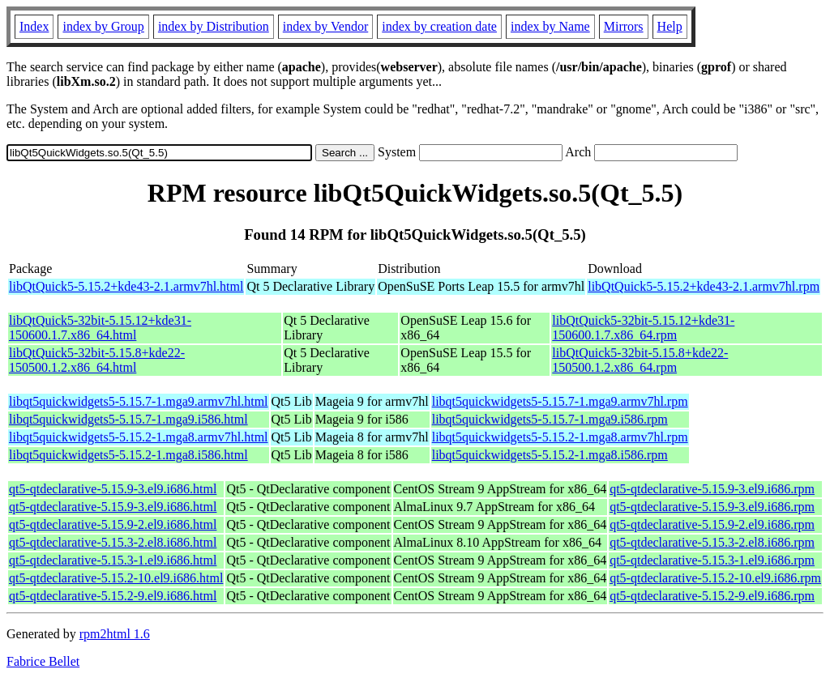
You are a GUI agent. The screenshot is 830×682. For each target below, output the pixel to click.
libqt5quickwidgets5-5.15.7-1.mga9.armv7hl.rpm (560, 401)
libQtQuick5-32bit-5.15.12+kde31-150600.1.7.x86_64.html (100, 327)
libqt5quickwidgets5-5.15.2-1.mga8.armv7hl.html (138, 437)
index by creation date (439, 26)
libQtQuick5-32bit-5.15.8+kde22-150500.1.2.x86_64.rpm (640, 360)
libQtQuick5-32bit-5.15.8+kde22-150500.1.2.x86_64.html (97, 360)
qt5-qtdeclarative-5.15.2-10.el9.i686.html (116, 578)
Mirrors (624, 26)
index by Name (550, 26)
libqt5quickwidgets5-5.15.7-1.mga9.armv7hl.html (138, 401)
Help (669, 26)
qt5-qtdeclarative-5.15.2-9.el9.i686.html (112, 596)
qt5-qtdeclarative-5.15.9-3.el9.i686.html (112, 489)
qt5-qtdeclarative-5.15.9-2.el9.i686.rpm (712, 524)
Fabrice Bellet (42, 661)
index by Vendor (325, 26)
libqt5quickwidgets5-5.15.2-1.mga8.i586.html (128, 455)
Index (34, 26)
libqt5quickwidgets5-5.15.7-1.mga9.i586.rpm (550, 419)
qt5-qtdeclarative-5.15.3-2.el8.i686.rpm (712, 542)
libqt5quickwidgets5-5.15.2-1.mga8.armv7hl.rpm (560, 437)
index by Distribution (213, 26)
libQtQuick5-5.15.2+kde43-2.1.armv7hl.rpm (703, 286)
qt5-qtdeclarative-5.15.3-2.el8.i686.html (112, 542)
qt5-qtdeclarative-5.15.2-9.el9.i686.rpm (712, 596)
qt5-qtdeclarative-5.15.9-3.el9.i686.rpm (712, 489)
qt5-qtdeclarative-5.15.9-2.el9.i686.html (112, 524)
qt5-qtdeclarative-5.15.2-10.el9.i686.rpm (715, 578)
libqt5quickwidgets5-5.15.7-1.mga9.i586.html (128, 419)
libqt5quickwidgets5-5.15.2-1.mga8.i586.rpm (550, 455)
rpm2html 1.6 (114, 634)
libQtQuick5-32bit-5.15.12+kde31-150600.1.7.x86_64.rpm (643, 327)
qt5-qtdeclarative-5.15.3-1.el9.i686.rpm (712, 560)
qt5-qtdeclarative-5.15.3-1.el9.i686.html (112, 560)
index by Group (102, 26)
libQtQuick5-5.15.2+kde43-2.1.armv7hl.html (126, 286)
